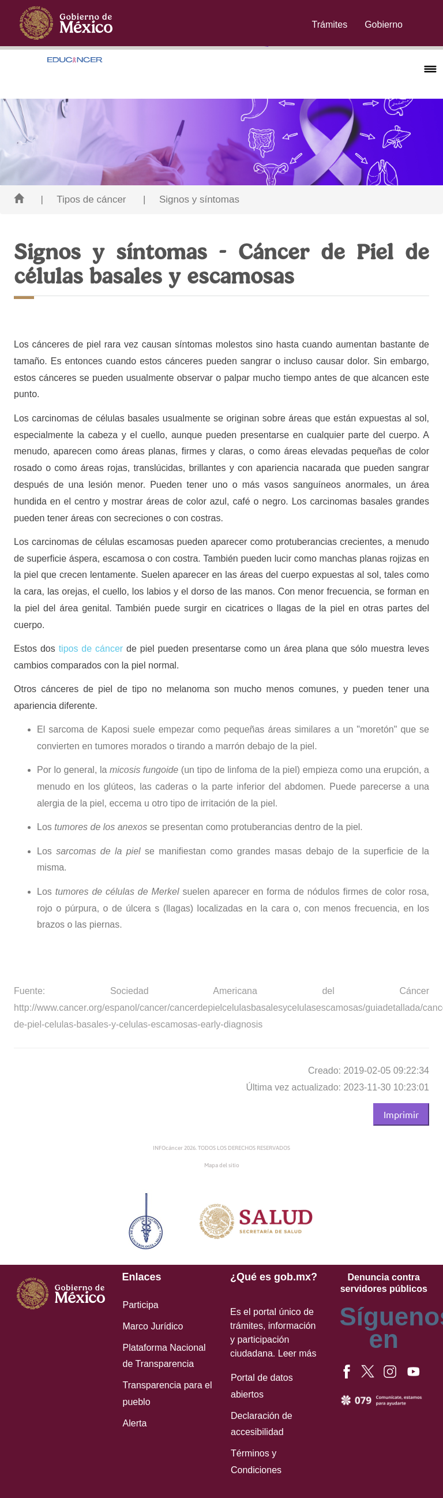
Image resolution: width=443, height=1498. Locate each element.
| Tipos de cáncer (83, 199)
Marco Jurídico (153, 1326)
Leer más (297, 1353)
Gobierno (384, 24)
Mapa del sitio (221, 1165)
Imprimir (401, 1114)
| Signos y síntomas (191, 199)
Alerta (135, 1423)
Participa (141, 1305)
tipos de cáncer (91, 648)
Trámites (330, 24)
